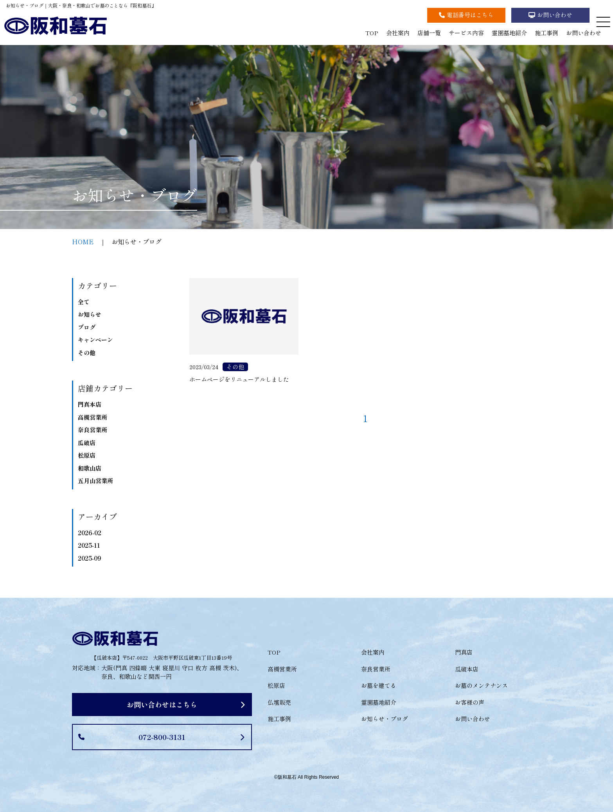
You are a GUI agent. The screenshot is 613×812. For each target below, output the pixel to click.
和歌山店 (89, 468)
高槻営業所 (92, 417)
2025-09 (89, 558)
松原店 (86, 455)
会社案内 (398, 33)
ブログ (86, 327)
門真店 (464, 652)
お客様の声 (469, 702)
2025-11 (89, 545)
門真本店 (89, 404)
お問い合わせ (583, 33)
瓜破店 (86, 442)
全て (84, 302)
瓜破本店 (466, 669)
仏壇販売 (279, 702)
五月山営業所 (95, 480)
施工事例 (546, 33)
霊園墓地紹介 (509, 33)
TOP (371, 33)
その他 (86, 352)
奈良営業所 (92, 430)
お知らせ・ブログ (384, 719)
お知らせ (89, 314)
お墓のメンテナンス (481, 685)
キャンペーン (95, 340)
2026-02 (89, 533)
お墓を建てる (378, 685)
